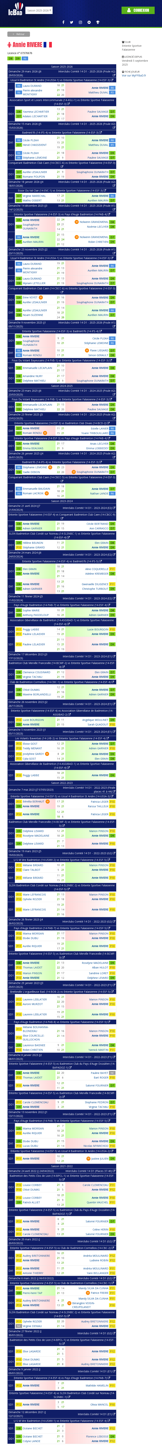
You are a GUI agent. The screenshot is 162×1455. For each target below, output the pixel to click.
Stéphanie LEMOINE (35, 157)
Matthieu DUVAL (98, 92)
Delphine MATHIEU (34, 380)
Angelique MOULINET (95, 720)
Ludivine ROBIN (99, 1260)
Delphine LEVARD (33, 831)
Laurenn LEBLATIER (35, 999)
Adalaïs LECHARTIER (35, 116)
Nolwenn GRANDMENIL (94, 222)
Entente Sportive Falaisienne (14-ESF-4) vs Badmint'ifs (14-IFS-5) (62, 561)
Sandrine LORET (98, 973)
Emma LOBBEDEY (97, 448)
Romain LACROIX (33, 493)
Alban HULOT (100, 967)
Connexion (138, 10)
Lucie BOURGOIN (97, 629)
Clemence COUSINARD (36, 672)
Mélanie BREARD (33, 865)
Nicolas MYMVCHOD (95, 1146)
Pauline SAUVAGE (98, 111)
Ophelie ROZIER (32, 899)
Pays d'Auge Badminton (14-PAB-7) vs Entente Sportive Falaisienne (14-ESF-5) (62, 928)
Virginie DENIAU (32, 1326)
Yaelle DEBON (31, 472)
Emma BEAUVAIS (33, 448)
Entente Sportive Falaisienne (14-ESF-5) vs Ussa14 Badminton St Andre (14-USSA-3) (61, 796)
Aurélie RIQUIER (32, 946)
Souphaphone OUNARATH (92, 172)
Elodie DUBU (30, 938)
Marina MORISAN (33, 933)
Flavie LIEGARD (99, 350)
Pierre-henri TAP (32, 1293)
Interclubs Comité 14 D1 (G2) (96, 1241)
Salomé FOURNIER (97, 1085)
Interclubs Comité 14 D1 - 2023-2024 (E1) (89, 656)
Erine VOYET (30, 297)
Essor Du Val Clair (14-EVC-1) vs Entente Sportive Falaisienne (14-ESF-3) (62, 190)
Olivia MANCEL (99, 1404)
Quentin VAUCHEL (97, 1202)
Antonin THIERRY (33, 1273)
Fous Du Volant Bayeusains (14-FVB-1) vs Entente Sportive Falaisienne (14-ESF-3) (62, 360)
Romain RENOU (32, 355)
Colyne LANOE (31, 1441)
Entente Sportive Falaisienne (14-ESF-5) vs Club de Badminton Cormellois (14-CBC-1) (62, 1283)
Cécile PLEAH (31, 140)
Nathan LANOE (99, 493)
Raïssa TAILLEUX (98, 806)
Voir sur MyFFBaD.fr (134, 75)
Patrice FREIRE (99, 1293)
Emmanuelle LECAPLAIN (37, 368)
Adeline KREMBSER (96, 573)
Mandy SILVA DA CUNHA (93, 1288)
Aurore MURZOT (33, 1004)
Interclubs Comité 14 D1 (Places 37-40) (90, 1171)
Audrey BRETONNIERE (36, 1255)
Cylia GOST (29, 758)
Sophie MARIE (31, 610)
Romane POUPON (34, 176)
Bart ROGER (101, 1077)
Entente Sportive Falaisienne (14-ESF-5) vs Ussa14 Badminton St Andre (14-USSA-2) (61, 1151)
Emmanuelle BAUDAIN (36, 488)
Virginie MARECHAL (34, 196)
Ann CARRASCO (99, 528)
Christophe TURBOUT (95, 588)
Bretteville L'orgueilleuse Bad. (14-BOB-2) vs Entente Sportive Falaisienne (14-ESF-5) (62, 991)
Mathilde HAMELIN (97, 1385)
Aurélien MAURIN (98, 200)
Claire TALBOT (31, 870)
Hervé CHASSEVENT (35, 145)
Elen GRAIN (101, 543)
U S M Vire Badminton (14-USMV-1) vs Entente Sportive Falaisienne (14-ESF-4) (62, 1421)
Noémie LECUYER (97, 226)
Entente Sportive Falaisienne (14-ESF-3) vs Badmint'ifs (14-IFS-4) (62, 331)
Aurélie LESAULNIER (35, 172)
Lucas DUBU (30, 1146)
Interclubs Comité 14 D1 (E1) (96, 1371)
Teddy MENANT (32, 748)
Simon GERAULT (98, 355)
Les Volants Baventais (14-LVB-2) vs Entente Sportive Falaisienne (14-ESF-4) (62, 738)
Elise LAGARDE (32, 1351)
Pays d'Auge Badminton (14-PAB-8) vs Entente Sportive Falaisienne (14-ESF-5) (62, 1022)
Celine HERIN (100, 1229)
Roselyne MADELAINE (36, 835)
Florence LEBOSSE (97, 1436)
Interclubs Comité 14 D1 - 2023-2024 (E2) (89, 508)
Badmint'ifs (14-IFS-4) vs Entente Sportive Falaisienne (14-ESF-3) (62, 132)
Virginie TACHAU (32, 677)
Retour (20, 34)
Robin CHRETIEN (98, 242)
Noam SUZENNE (33, 315)
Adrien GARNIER (32, 528)
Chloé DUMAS (31, 689)
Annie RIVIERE (100, 88)
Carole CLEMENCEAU (35, 1102)
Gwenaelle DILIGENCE (95, 584)
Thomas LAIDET (32, 967)
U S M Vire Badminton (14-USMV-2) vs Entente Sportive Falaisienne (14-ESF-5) (62, 860)
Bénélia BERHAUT (33, 801)
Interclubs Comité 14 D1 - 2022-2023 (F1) (89, 985)
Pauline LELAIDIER (34, 634)
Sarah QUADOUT (98, 724)
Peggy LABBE (31, 629)
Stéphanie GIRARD (34, 547)
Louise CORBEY (32, 1185)
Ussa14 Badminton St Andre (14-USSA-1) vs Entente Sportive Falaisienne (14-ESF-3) (61, 80)
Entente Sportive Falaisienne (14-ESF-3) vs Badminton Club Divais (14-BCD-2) (62, 423)
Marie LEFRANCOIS (34, 894)
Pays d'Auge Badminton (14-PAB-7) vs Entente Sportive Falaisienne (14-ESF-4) (62, 605)
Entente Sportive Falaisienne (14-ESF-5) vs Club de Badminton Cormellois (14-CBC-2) (62, 1248)
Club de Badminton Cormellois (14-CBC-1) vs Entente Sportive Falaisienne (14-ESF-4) (62, 682)
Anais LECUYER (99, 443)
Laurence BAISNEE (34, 1045)
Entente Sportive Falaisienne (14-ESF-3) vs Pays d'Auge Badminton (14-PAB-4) (62, 214)
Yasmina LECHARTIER (36, 111)
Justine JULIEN (99, 1158)
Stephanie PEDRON (96, 1102)
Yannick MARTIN (98, 1050)
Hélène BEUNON (33, 543)
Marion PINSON (98, 831)
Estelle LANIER (99, 428)
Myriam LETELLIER (34, 283)
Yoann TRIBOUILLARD (94, 433)
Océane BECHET (33, 1428)
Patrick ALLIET (31, 1202)
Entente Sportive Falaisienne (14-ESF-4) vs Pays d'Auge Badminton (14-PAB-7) (62, 1378)
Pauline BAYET (99, 1073)
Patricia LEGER (99, 801)
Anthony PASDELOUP (36, 615)
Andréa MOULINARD (95, 1255)
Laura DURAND (32, 86)
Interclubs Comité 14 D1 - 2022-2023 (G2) (88, 853)
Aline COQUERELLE (96, 569)
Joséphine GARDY (33, 754)
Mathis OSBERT (32, 200)
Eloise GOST (30, 743)
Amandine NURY (32, 376)
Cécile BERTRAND (97, 523)
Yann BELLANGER (97, 1273)
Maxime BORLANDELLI (37, 694)
